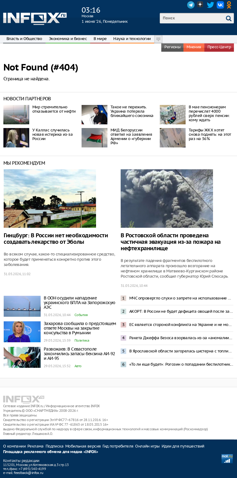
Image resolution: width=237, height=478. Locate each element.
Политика (81, 340)
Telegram (191, 5)
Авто (78, 366)
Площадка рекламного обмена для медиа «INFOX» (50, 452)
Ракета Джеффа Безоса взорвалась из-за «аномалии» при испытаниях (181, 337)
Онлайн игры (147, 446)
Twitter (210, 5)
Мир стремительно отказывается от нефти (53, 109)
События (81, 315)
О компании (14, 446)
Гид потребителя (117, 446)
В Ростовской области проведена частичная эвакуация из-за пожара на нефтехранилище (171, 242)
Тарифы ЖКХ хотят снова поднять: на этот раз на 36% (210, 134)
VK (220, 5)
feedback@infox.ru (28, 473)
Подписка (54, 446)
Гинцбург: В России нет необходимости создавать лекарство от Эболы (56, 238)
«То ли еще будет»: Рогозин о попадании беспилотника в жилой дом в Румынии (181, 364)
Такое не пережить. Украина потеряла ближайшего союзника (132, 111)
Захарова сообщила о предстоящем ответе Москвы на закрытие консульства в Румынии (80, 328)
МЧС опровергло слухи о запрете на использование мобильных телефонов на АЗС (181, 298)
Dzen (200, 5)
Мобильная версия (83, 446)
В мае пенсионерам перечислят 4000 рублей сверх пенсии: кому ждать (209, 113)
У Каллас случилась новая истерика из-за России (52, 134)
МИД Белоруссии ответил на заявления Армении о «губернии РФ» (131, 136)
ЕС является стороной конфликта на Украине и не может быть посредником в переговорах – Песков (181, 324)
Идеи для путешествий (183, 446)
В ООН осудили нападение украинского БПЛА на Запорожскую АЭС (79, 302)
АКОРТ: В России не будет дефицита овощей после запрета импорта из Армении (181, 311)
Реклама (35, 446)
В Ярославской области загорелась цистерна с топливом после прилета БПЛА (181, 351)
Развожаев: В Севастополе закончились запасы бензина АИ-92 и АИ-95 (79, 353)
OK (230, 5)
